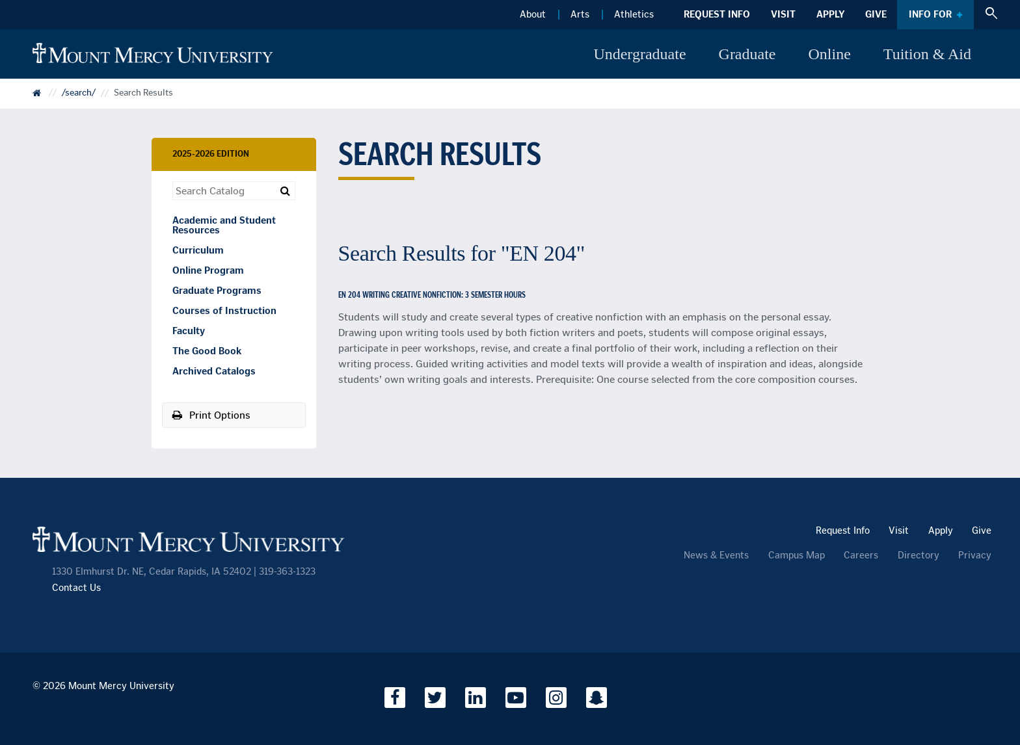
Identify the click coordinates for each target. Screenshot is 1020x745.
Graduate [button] (747, 54)
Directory (918, 555)
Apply (830, 14)
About (533, 14)
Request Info (717, 14)
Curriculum (198, 250)
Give (876, 14)
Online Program (208, 270)
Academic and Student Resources (224, 225)
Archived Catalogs (214, 371)
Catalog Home (46, 97)
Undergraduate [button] (639, 54)
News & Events (716, 555)
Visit (783, 14)
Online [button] (830, 54)
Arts (579, 14)
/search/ (79, 93)
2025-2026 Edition (210, 154)
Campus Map (796, 555)
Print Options (211, 415)
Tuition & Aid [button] (927, 54)
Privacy (974, 555)
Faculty (188, 331)
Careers (861, 555)
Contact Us (76, 588)
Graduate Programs (217, 290)
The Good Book (206, 351)
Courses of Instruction (224, 311)
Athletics (634, 14)
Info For (930, 14)
